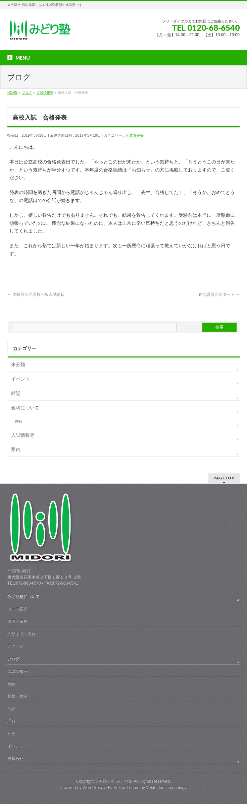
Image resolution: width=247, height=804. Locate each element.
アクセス (15, 646)
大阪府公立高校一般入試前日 (36, 294)
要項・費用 (17, 621)
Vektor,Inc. (155, 787)
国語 (11, 683)
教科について (25, 407)
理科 (18, 421)
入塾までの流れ (21, 633)
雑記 (15, 393)
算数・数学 (17, 696)
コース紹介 (17, 609)
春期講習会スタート (219, 294)
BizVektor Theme (124, 787)
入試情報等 (134, 135)
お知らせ (15, 758)
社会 (11, 733)
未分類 (18, 364)
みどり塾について (23, 596)
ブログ (13, 659)
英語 (11, 708)
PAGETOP (224, 478)
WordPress (93, 787)
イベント (20, 379)
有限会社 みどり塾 (115, 781)
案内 (15, 449)
